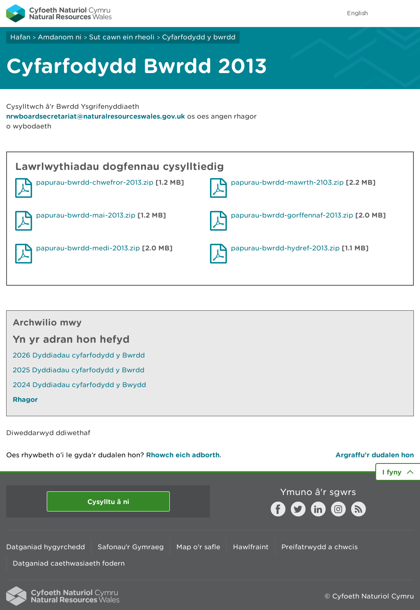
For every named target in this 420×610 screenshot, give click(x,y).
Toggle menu (408, 13)
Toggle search (385, 13)
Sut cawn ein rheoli (122, 37)
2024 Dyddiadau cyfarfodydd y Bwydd (79, 385)
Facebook (278, 509)
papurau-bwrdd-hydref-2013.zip (285, 248)
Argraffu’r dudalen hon (375, 455)
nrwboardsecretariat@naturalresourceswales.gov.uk (95, 116)
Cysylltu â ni (108, 501)
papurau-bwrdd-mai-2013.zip (85, 215)
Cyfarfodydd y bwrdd (198, 37)
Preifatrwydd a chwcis (319, 547)
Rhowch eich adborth (182, 455)
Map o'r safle (198, 547)
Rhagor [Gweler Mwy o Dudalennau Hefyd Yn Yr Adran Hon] (25, 399)
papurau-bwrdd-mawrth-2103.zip (287, 182)
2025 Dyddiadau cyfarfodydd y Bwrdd (78, 370)
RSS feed (358, 509)
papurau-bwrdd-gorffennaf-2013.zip (292, 215)
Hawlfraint (251, 547)
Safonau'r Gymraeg (131, 547)
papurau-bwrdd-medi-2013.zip (88, 248)
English (357, 13)
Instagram (338, 509)
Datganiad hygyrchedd (45, 547)
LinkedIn (318, 509)
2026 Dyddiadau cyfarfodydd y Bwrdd (79, 355)
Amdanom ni (60, 37)
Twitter (298, 509)
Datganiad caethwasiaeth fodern (69, 563)
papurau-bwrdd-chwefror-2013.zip (94, 182)
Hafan (20, 37)
